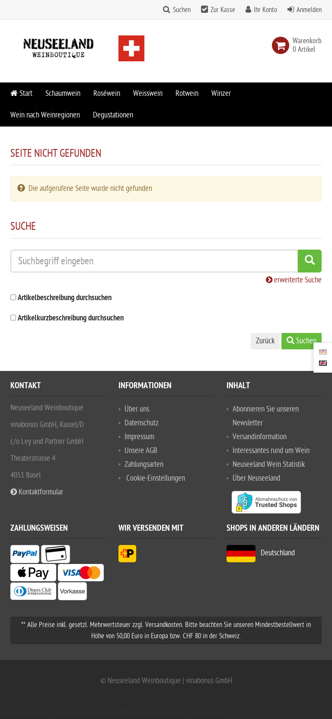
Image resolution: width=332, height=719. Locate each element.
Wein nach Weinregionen (45, 115)
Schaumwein (62, 93)
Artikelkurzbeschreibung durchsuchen (71, 318)
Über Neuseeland (256, 478)
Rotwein (187, 93)
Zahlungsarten (143, 464)
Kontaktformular (36, 492)
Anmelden (309, 10)
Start (21, 93)
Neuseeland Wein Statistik (269, 464)
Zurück (265, 340)
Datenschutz (141, 423)
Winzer (221, 93)
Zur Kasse (223, 10)
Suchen (182, 10)
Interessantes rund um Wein (271, 450)
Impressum (139, 436)
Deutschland (261, 552)
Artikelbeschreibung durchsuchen (65, 298)
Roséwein (106, 93)
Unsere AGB (140, 450)
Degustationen (113, 115)
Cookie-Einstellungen (155, 478)
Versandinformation (260, 436)
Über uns (136, 409)
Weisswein (148, 93)
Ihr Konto (265, 10)
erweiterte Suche (294, 280)
